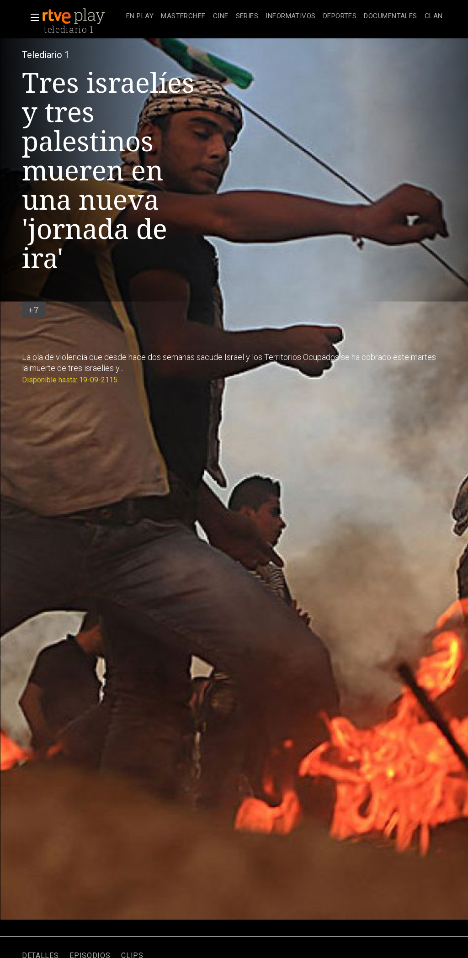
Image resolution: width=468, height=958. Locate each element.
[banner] (82, 16)
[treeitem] (140, 16)
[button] (32, 17)
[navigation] (284, 16)
